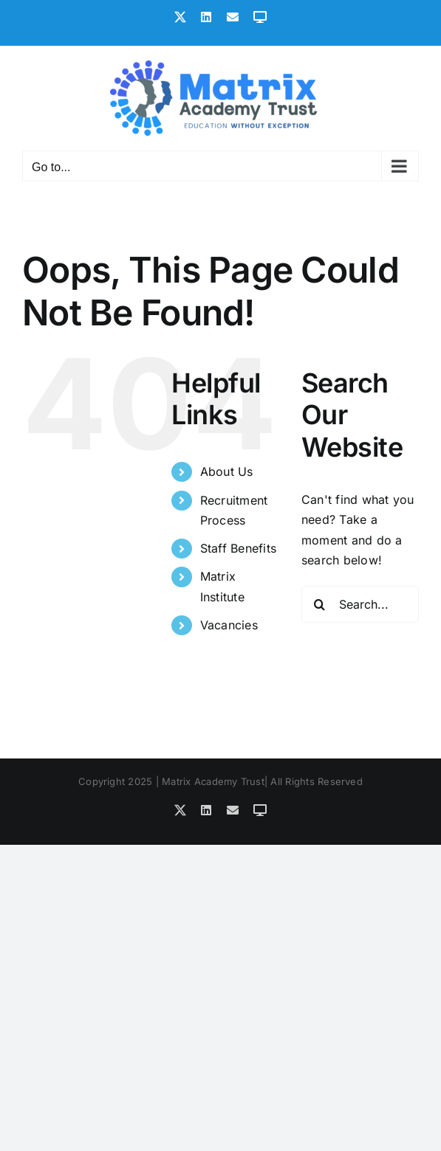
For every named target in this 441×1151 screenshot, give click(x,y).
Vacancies (229, 625)
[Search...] (360, 604)
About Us (226, 471)
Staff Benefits (238, 548)
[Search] (319, 604)
